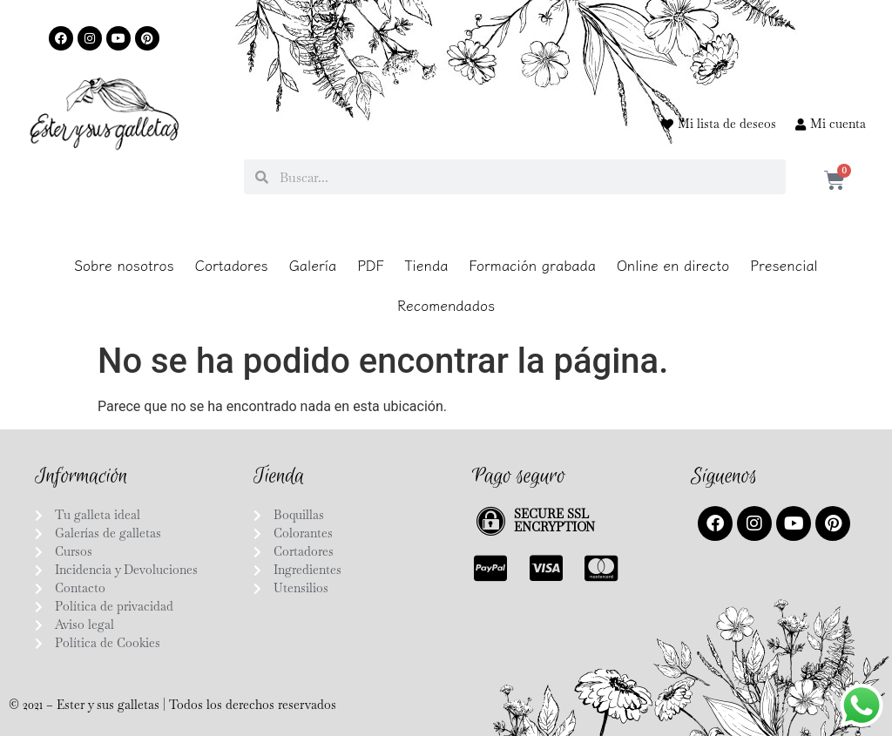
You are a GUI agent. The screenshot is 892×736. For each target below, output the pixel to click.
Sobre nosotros (124, 264)
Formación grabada (532, 264)
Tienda (426, 264)
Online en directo (673, 264)
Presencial (784, 264)
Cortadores (231, 264)
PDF (370, 264)
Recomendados (446, 304)
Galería (312, 264)
